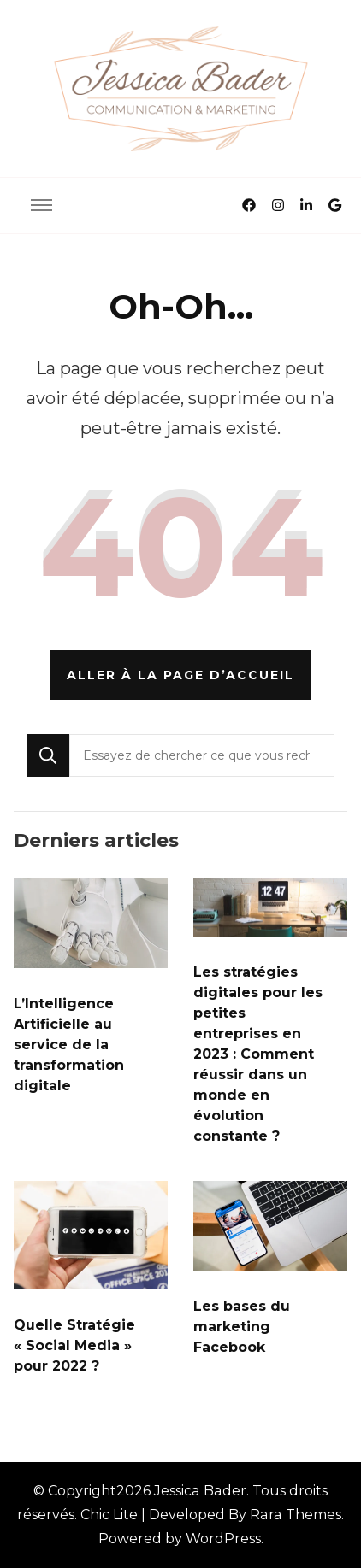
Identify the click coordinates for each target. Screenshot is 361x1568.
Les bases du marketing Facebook (241, 1326)
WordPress (223, 1538)
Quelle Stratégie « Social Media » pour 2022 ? (74, 1345)
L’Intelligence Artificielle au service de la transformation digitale (69, 1044)
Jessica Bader (200, 1491)
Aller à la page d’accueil (180, 675)
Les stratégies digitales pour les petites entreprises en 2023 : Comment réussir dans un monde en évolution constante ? (258, 1054)
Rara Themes (295, 1514)
